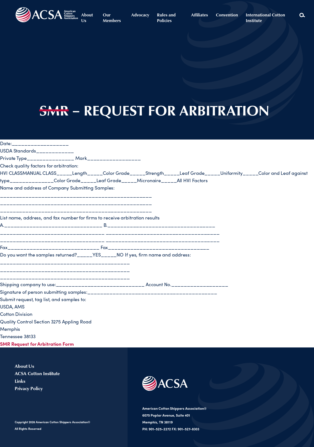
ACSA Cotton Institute (37, 373)
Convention (227, 15)
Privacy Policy (29, 388)
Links (20, 380)
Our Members (112, 17)
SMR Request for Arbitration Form (37, 343)
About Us (87, 18)
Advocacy (140, 15)
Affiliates (199, 15)
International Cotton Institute (265, 17)
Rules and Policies (166, 18)
